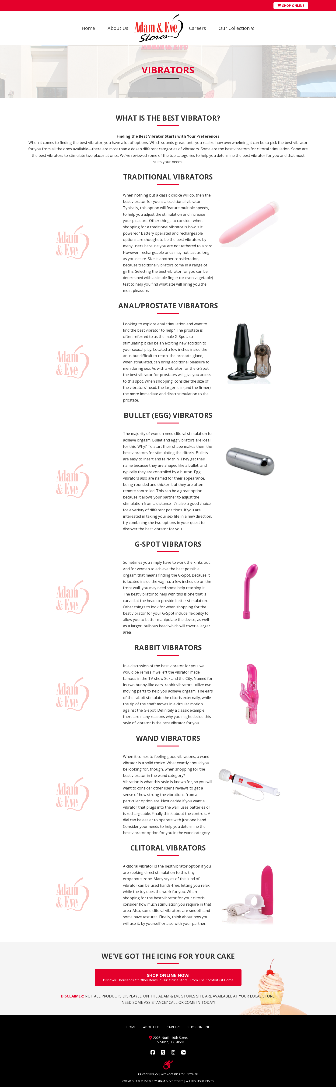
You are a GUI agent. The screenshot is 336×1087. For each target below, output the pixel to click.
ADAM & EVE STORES (170, 1081)
